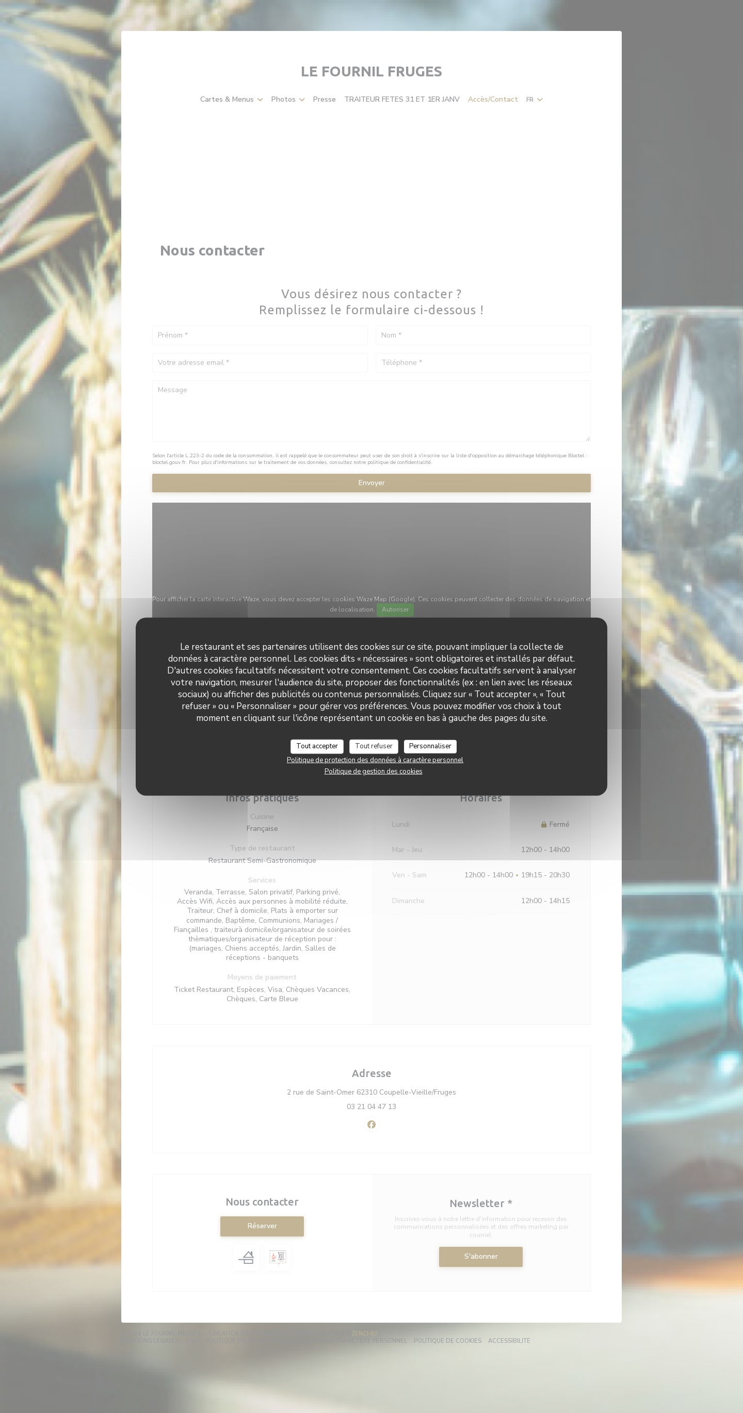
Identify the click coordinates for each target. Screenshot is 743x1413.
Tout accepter (317, 746)
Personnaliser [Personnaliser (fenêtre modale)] (430, 746)
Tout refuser (374, 746)
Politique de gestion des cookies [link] (374, 771)
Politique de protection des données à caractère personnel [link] (375, 759)
